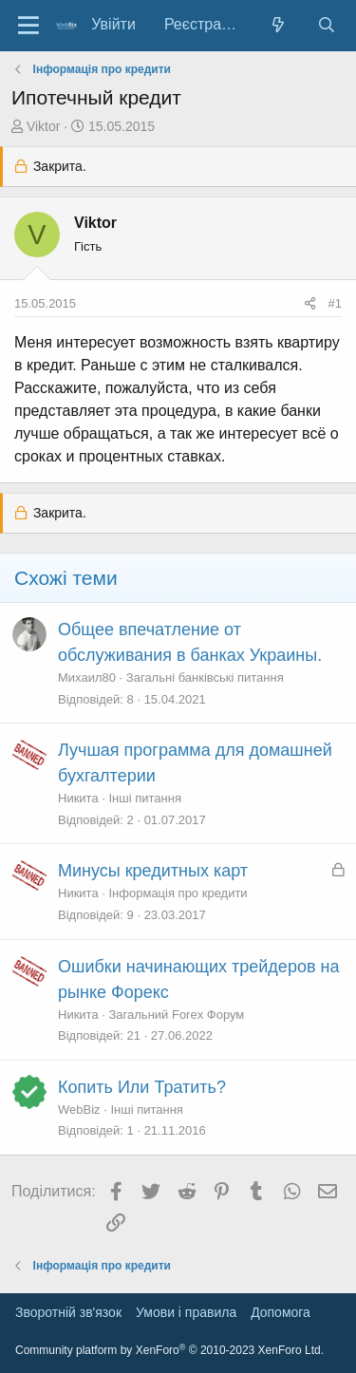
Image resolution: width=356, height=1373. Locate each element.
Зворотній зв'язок (68, 1312)
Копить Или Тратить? (142, 1087)
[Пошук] (326, 25)
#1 (335, 303)
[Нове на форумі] (278, 25)
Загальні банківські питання (205, 677)
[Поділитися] (310, 304)
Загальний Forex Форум (177, 1014)
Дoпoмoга (280, 1312)
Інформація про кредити (178, 893)
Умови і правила (186, 1312)
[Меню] (28, 25)
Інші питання (145, 798)
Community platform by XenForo (169, 1350)
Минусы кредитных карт (153, 870)
